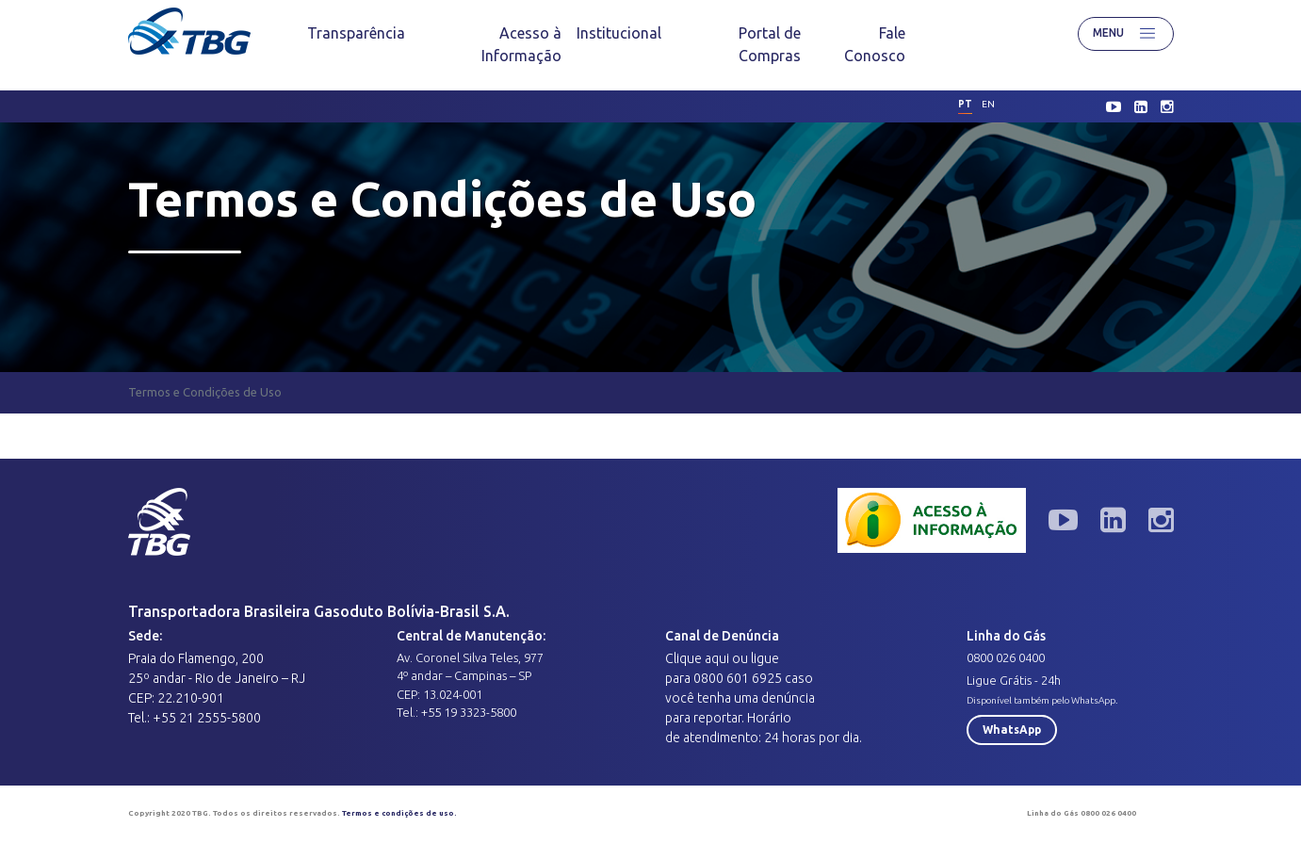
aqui (717, 658)
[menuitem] (356, 32)
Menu (1126, 34)
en (988, 104)
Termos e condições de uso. (399, 813)
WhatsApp (1012, 729)
